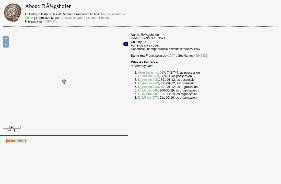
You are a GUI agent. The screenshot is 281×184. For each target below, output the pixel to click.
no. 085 (159, 72)
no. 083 (153, 80)
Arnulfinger (145, 72)
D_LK (142, 90)
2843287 (201, 55)
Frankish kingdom (73, 18)
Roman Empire (98, 18)
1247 (171, 55)
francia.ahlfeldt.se (113, 14)
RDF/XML (50, 21)
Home (29, 18)
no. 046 (152, 90)
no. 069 (153, 76)
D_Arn (142, 76)
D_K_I (142, 94)
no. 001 (153, 94)
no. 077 (152, 97)
